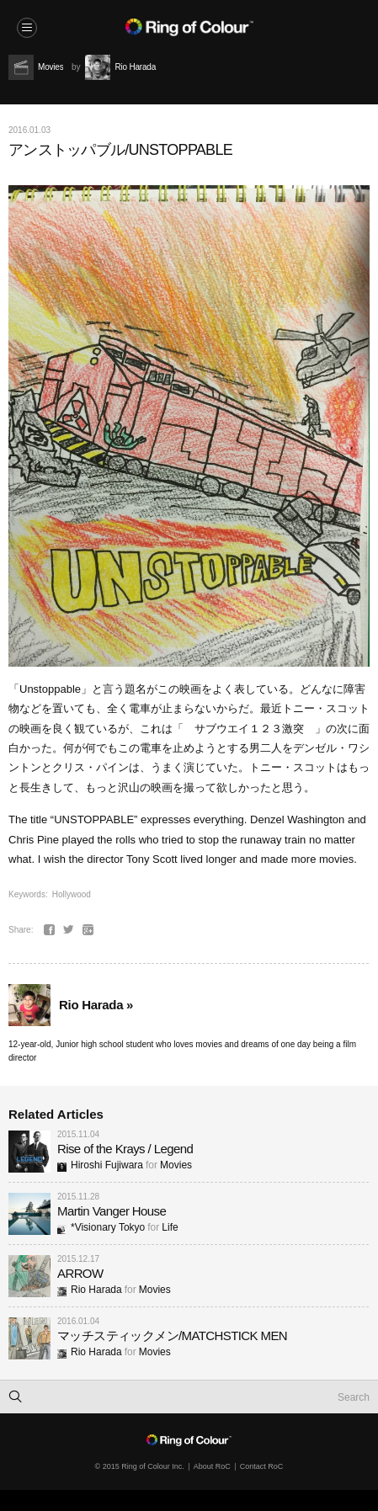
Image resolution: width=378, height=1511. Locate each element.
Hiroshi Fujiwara (100, 1165)
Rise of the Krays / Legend (125, 1148)
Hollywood (71, 894)
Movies (176, 1165)
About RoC (212, 1466)
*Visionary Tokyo (101, 1227)
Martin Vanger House (111, 1211)
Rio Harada (89, 1290)
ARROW (80, 1273)
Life (170, 1227)
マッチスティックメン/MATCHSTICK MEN (172, 1335)
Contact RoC (262, 1466)
